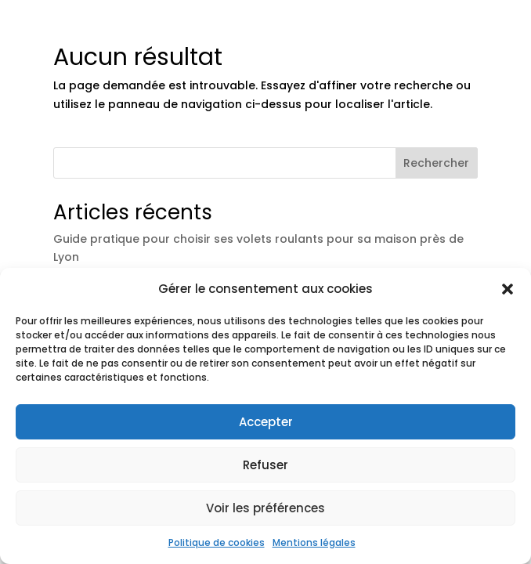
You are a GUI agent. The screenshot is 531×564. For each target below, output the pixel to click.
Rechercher (436, 163)
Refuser (265, 465)
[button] (507, 289)
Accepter (266, 422)
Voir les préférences (265, 508)
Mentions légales (314, 542)
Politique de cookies (216, 542)
